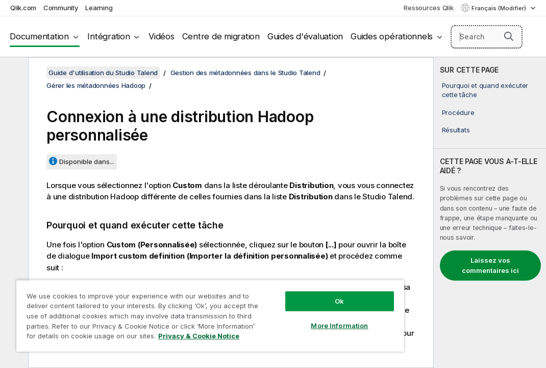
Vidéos (161, 36)
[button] (508, 36)
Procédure (458, 112)
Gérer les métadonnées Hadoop (95, 85)
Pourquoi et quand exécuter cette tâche (485, 90)
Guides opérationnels (392, 36)
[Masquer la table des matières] (12, 73)
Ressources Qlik (428, 8)
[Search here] (487, 37)
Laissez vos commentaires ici (490, 265)
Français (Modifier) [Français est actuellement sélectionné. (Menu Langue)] (499, 8)
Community (61, 8)
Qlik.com (23, 8)
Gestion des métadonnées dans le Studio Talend (245, 72)
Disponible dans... (86, 161)
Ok (279, 283)
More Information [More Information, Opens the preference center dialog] (279, 308)
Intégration (108, 36)
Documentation (39, 36)
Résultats (456, 130)
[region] (174, 307)
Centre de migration (221, 36)
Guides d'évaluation (305, 36)
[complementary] (490, 212)
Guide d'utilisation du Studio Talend (103, 72)
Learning (98, 8)
